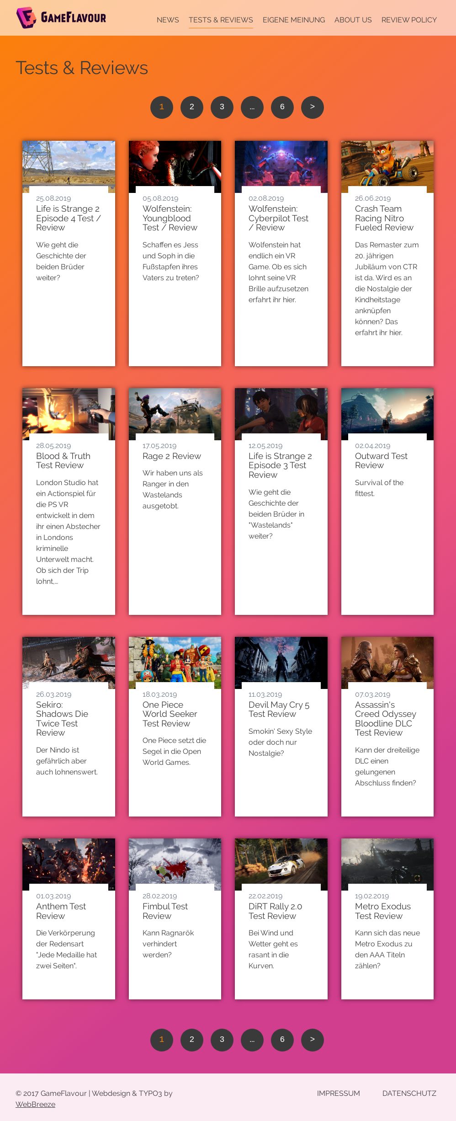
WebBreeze (35, 1104)
